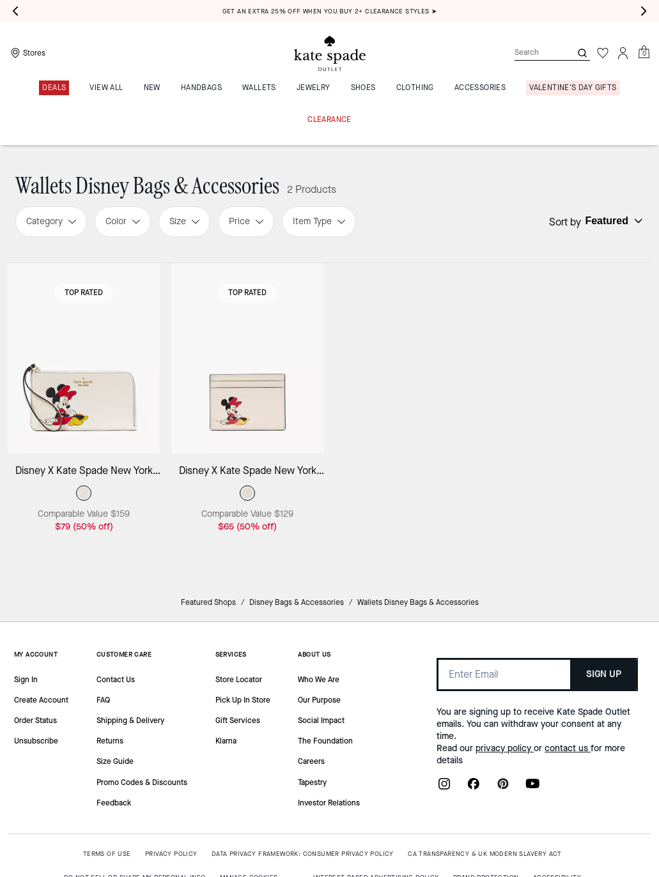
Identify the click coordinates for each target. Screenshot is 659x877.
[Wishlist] (602, 53)
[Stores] (26, 53)
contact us (568, 748)
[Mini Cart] (643, 52)
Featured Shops (208, 602)
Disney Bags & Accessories (296, 602)
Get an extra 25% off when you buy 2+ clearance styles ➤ (329, 11)
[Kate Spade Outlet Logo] (330, 53)
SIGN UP (603, 674)
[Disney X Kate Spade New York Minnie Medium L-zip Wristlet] (84, 358)
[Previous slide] (15, 11)
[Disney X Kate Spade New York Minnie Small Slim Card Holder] (247, 358)
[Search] (532, 52)
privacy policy (505, 748)
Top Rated (84, 292)
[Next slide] (643, 11)
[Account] (623, 53)
